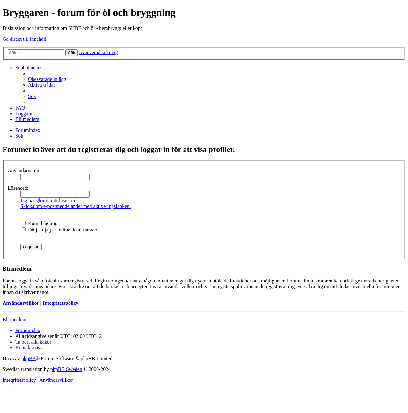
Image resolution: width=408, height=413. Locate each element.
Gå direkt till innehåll (24, 39)
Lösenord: (18, 188)
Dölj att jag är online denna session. (61, 229)
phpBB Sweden (66, 369)
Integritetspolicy (60, 303)
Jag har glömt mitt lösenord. (49, 200)
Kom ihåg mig (39, 223)
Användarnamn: (24, 170)
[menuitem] (47, 79)
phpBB (28, 358)
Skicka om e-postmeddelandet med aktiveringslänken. (75, 206)
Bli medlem (14, 319)
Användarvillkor (21, 303)
